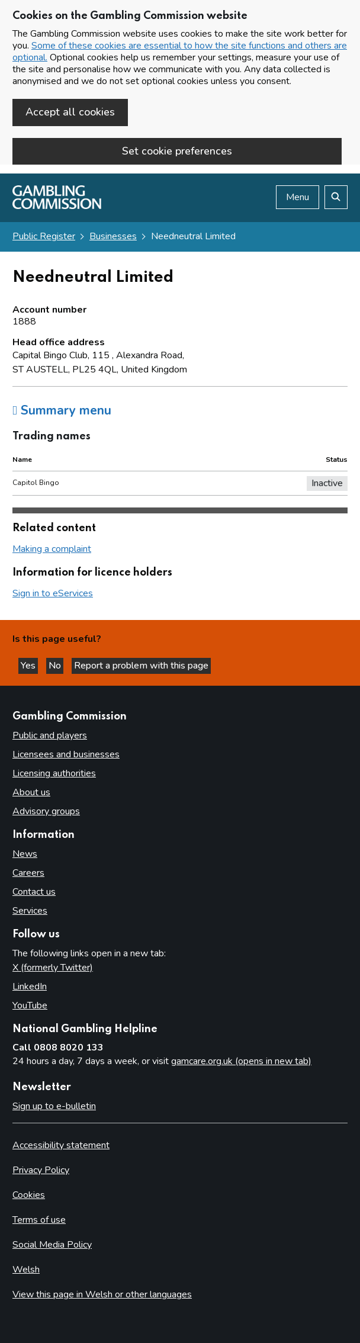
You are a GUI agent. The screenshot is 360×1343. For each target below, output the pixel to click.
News (24, 853)
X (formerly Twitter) (52, 967)
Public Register (43, 236)
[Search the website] (336, 197)
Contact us (34, 891)
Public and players (49, 735)
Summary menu (61, 410)
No (56, 665)
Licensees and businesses (66, 754)
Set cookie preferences (177, 151)
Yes (29, 665)
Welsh (26, 1269)
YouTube (29, 1005)
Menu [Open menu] (297, 197)
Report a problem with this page (141, 665)
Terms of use (39, 1219)
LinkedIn (29, 986)
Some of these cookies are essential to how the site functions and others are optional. (179, 51)
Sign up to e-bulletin (54, 1106)
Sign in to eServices (52, 593)
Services (29, 910)
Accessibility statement (61, 1145)
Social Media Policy (52, 1244)
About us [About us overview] (31, 792)
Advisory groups (46, 811)
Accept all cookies (70, 112)
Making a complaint (51, 548)
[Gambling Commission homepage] (56, 206)
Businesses (113, 236)
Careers (28, 872)
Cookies (28, 1194)
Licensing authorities (54, 773)
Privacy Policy (40, 1170)
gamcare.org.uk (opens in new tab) (241, 1061)
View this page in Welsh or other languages (102, 1294)
